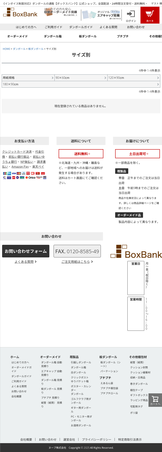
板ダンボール (35, 48)
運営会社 (69, 439)
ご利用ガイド (53, 27)
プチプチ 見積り (50, 397)
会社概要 (16, 396)
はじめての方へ (26, 27)
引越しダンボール (81, 362)
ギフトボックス (139, 395)
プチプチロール (109, 393)
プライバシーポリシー (96, 439)
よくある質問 (108, 27)
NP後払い (26, 161)
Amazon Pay (20, 166)
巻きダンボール (139, 383)
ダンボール (19, 48)
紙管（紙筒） (137, 362)
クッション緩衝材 (140, 372)
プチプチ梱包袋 (109, 388)
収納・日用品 (137, 377)
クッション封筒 (139, 367)
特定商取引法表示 (130, 439)
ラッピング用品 (139, 400)
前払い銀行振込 (19, 156)
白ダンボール (78, 372)
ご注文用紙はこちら (75, 261)
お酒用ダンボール (81, 425)
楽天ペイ (38, 166)
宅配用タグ (136, 406)
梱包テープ (136, 390)
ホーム (14, 357)
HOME (6, 48)
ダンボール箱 (78, 367)
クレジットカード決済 (17, 151)
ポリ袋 (134, 412)
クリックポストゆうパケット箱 (80, 379)
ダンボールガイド (81, 27)
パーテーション (109, 371)
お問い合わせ (136, 27)
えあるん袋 (106, 383)
